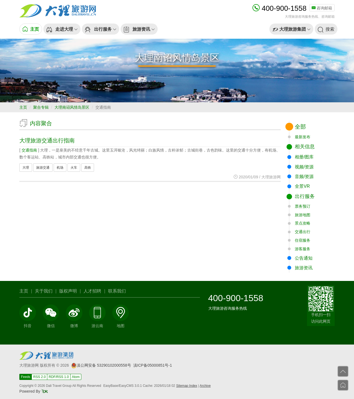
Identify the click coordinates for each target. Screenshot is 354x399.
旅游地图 (302, 215)
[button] (61, 29)
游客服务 (302, 249)
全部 (300, 127)
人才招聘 (92, 291)
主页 (23, 107)
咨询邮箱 (322, 8)
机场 (60, 167)
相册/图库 (304, 157)
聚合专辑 (41, 107)
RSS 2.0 (39, 377)
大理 (25, 167)
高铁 (87, 167)
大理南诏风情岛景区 (71, 107)
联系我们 (117, 291)
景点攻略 (302, 223)
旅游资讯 (304, 267)
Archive (205, 386)
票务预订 (302, 206)
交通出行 (302, 232)
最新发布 (302, 137)
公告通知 (304, 258)
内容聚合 (41, 123)
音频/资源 (304, 176)
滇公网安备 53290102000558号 (101, 365)
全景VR (302, 186)
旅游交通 (43, 167)
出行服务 (305, 196)
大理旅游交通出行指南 (47, 140)
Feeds (25, 377)
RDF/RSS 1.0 (59, 377)
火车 (74, 167)
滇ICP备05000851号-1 (152, 365)
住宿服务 (302, 240)
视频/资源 (304, 167)
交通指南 (29, 150)
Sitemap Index (186, 386)
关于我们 (44, 291)
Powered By (33, 391)
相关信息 (305, 146)
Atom (76, 377)
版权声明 (68, 291)
